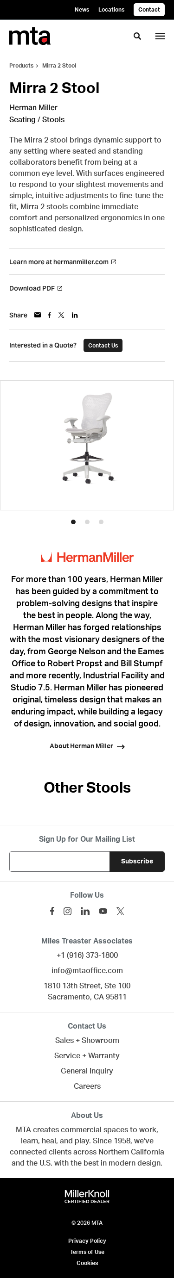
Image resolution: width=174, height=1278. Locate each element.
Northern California (131, 1152)
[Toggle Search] (137, 36)
